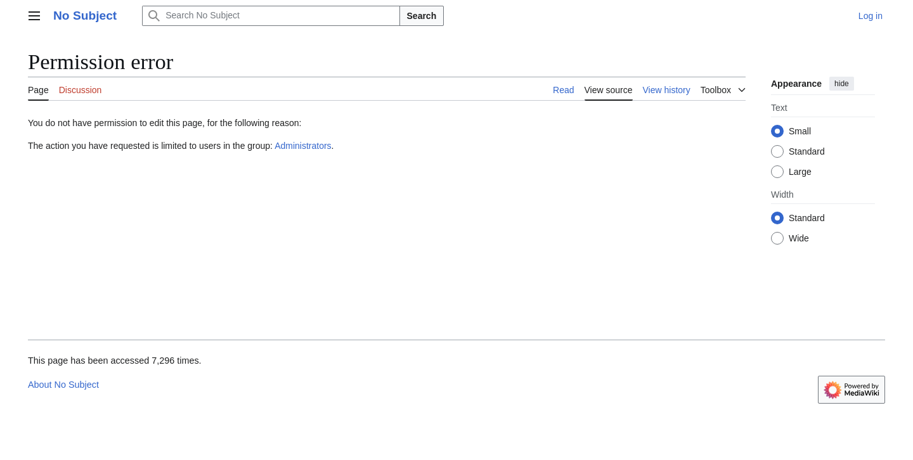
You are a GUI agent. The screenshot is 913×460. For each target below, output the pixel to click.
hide (841, 83)
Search (422, 16)
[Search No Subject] (270, 16)
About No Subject (63, 385)
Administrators (303, 146)
